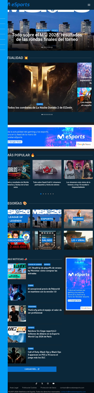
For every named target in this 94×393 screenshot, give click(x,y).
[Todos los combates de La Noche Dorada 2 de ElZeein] (40, 87)
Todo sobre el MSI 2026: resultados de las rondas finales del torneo (47, 37)
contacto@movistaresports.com (72, 388)
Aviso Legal (14, 388)
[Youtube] (53, 383)
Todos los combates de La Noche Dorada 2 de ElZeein (39, 107)
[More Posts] (31, 369)
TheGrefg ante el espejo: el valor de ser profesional (45, 312)
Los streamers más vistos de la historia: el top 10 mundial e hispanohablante (78, 184)
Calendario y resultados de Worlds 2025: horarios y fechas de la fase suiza (16, 184)
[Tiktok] (36, 383)
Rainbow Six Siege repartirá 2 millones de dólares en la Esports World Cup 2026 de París (43, 336)
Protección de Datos (48, 388)
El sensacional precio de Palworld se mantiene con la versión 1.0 (44, 290)
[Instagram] (48, 383)
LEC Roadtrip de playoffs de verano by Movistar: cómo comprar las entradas (45, 270)
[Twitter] (42, 383)
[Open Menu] (89, 5)
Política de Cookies (29, 388)
